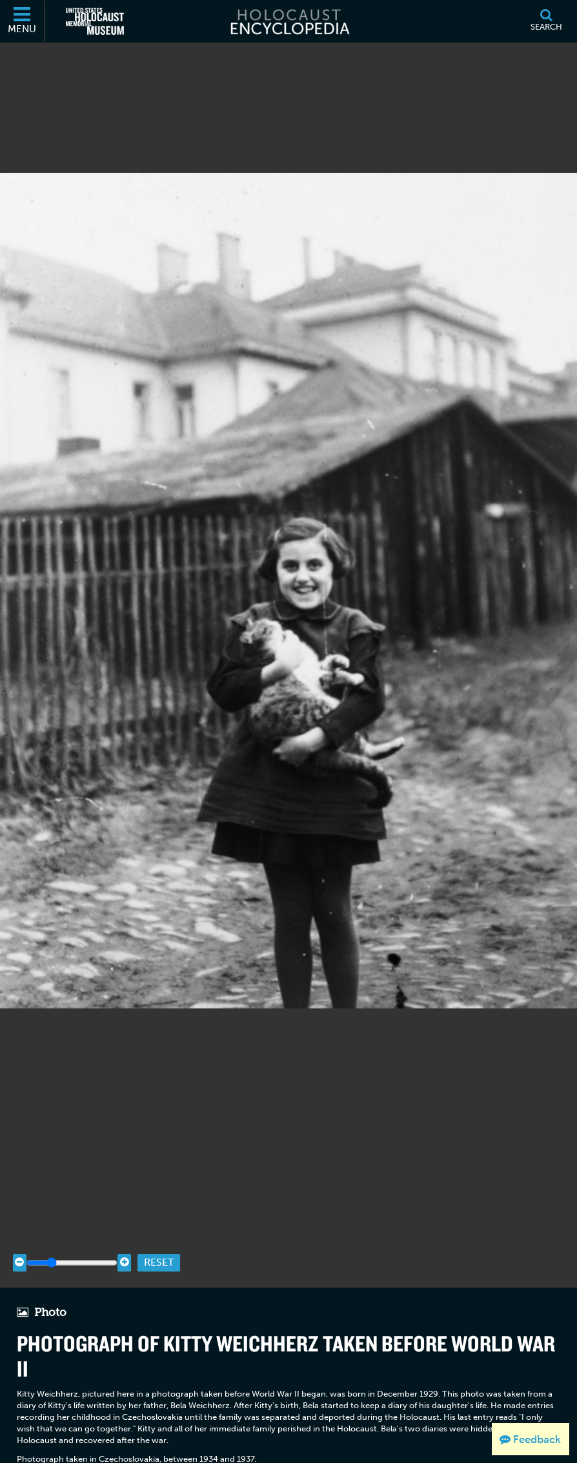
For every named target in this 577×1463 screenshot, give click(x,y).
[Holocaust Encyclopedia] (289, 21)
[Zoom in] (124, 1263)
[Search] (546, 21)
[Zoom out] (19, 1263)
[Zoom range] (71, 1263)
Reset (159, 1262)
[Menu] (22, 21)
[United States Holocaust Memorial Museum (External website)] (95, 21)
